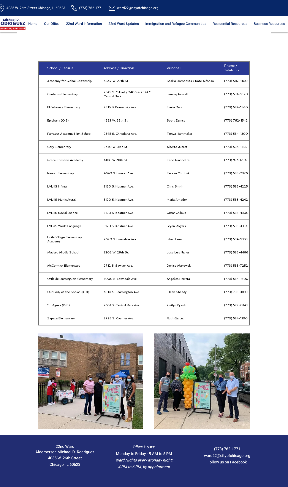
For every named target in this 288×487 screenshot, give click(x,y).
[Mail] (112, 8)
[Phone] (74, 8)
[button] (52, 24)
